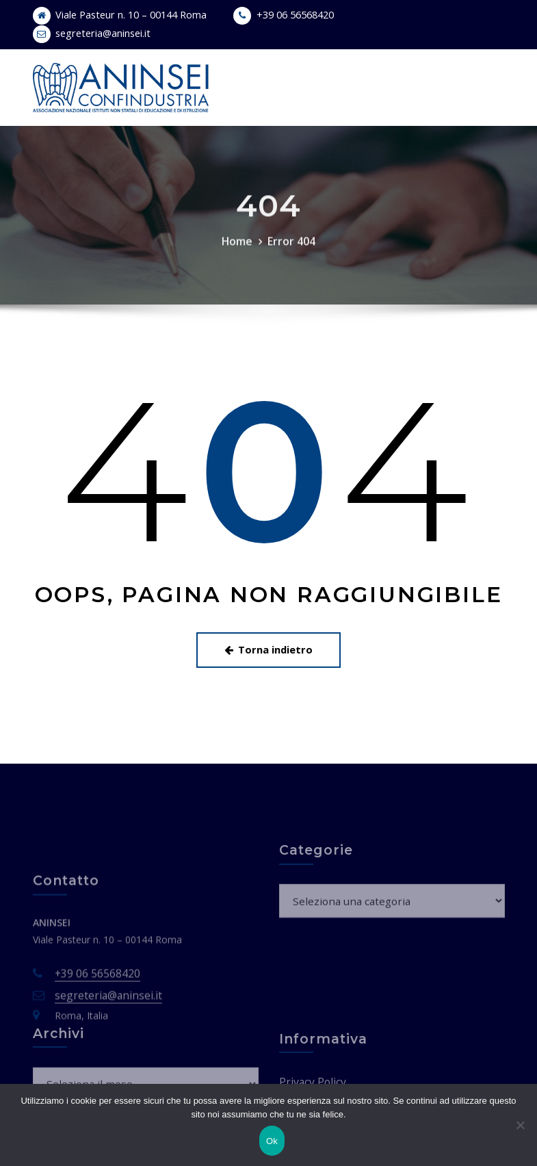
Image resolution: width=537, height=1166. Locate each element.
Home (239, 258)
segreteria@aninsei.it (99, 32)
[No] (520, 1125)
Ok (272, 1141)
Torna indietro (268, 644)
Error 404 (290, 258)
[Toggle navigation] (485, 75)
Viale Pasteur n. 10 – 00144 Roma (125, 14)
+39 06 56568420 (283, 14)
